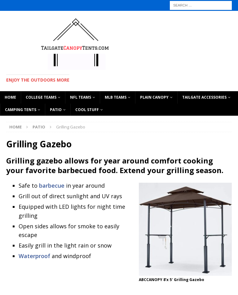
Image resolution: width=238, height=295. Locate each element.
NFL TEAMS (80, 97)
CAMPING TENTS (20, 109)
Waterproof (34, 256)
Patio (56, 109)
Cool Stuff (87, 109)
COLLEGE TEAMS (41, 97)
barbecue (50, 185)
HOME (10, 97)
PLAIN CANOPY (154, 97)
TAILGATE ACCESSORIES (204, 97)
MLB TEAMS (115, 97)
